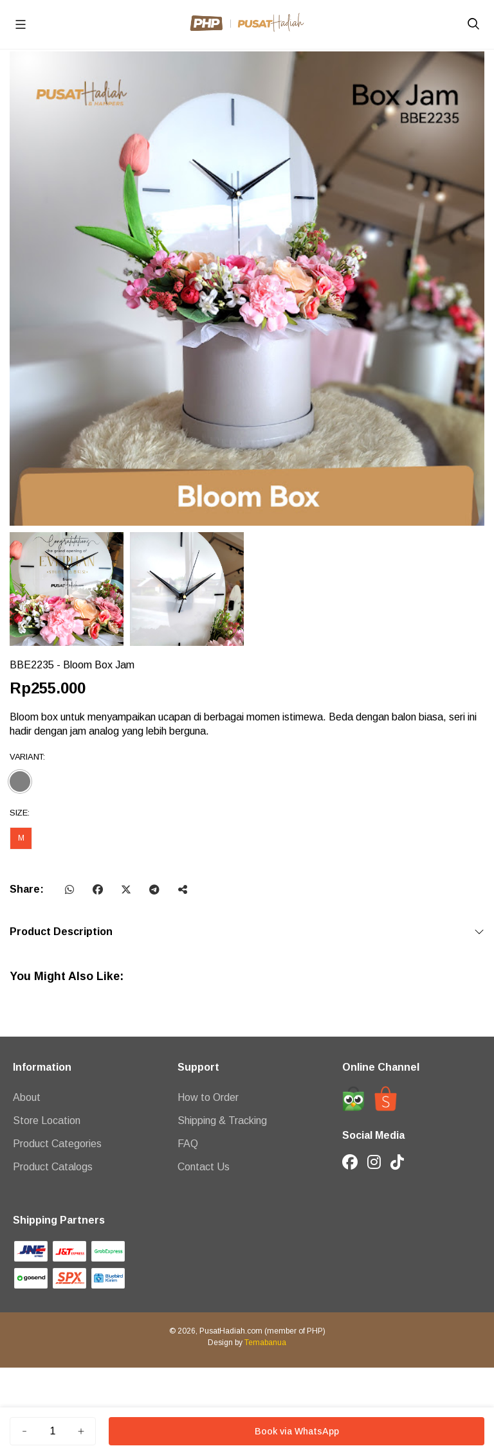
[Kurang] (24, 1431)
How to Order (208, 1097)
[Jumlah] (53, 1431)
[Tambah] (81, 1431)
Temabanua (265, 1342)
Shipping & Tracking (222, 1120)
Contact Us (204, 1166)
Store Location (46, 1120)
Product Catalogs (53, 1166)
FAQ (188, 1143)
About (27, 1097)
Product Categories (57, 1143)
